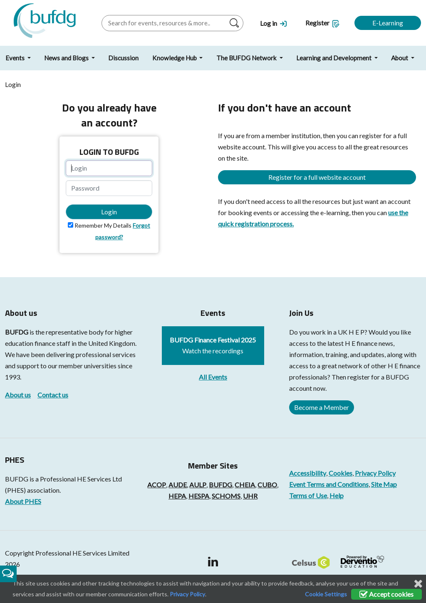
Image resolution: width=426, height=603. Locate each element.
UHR (250, 496)
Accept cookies (386, 594)
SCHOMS (226, 496)
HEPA (177, 496)
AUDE (177, 485)
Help (336, 495)
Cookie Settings (326, 594)
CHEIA (245, 485)
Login (109, 212)
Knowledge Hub (175, 58)
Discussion (123, 58)
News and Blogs (67, 58)
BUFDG (16, 332)
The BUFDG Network (247, 58)
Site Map (384, 484)
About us (18, 395)
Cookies (340, 473)
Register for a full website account (317, 177)
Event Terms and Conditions (329, 484)
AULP (197, 485)
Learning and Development (334, 58)
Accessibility (307, 473)
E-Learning (387, 23)
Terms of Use (308, 495)
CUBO (267, 485)
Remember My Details (102, 225)
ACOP (156, 485)
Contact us (52, 395)
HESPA (198, 496)
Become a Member (321, 407)
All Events (213, 377)
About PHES (23, 501)
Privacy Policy (375, 473)
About (400, 58)
